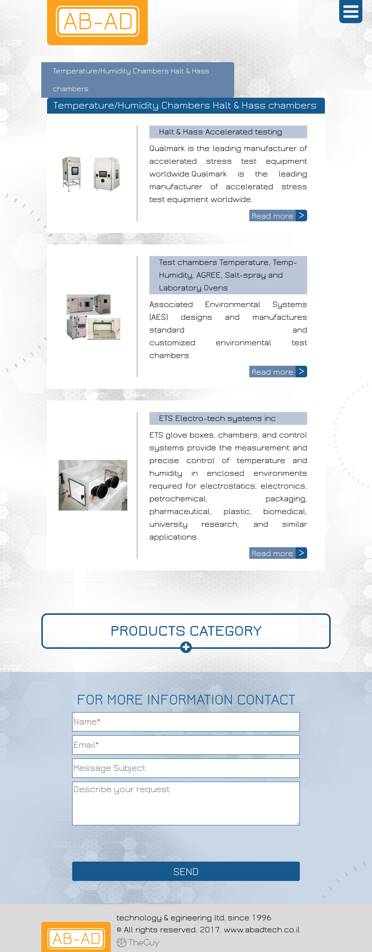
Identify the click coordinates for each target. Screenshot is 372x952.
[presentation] (186, 843)
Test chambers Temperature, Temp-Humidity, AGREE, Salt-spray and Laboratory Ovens (228, 275)
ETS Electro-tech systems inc (217, 418)
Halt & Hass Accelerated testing (220, 131)
